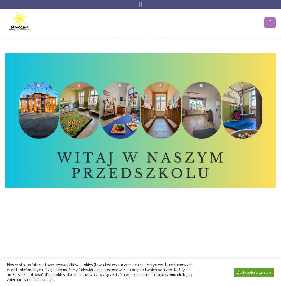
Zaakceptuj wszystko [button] (254, 272)
